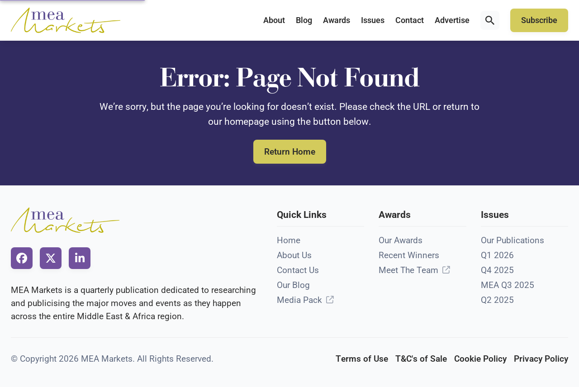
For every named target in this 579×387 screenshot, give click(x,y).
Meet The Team (408, 270)
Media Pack (299, 300)
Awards (336, 20)
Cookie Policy (480, 359)
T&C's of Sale (421, 359)
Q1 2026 (497, 255)
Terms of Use (362, 359)
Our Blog (293, 285)
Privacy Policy (541, 359)
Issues (372, 20)
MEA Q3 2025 (507, 285)
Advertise (452, 20)
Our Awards (400, 240)
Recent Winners (409, 255)
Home (288, 240)
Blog (304, 20)
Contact (409, 20)
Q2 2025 (497, 300)
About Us (294, 255)
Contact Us (298, 270)
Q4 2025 (497, 270)
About (274, 20)
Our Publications (512, 240)
